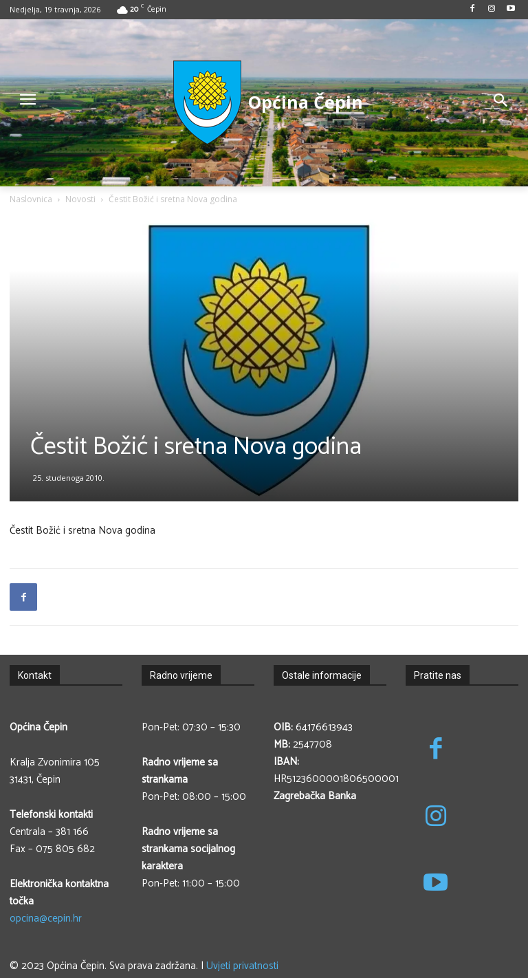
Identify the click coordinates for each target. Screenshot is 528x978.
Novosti (80, 199)
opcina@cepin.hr (46, 918)
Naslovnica (31, 199)
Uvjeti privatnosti (242, 966)
